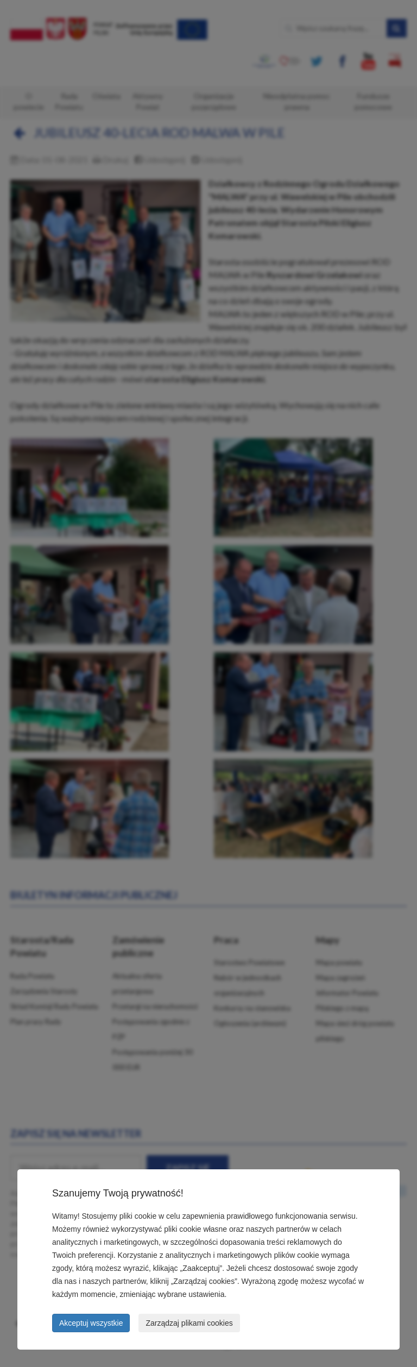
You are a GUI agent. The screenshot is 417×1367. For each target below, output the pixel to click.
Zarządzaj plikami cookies (189, 1323)
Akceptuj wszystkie (91, 1323)
